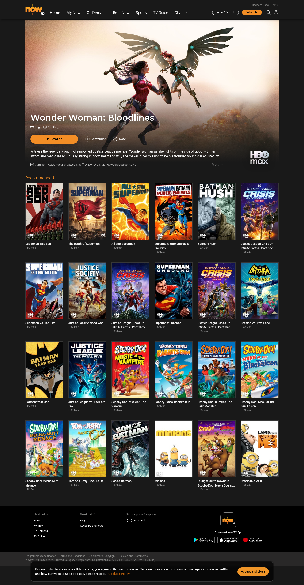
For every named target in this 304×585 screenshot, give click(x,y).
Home (55, 13)
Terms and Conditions (72, 556)
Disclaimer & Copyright (101, 556)
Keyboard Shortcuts (91, 525)
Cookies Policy (118, 574)
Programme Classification (40, 556)
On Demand (97, 13)
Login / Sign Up (225, 12)
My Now (73, 13)
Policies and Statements (133, 556)
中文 (276, 5)
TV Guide (160, 13)
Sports (141, 13)
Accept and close (253, 571)
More (215, 165)
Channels (182, 13)
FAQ (82, 520)
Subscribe (252, 12)
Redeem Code (260, 5)
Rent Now (121, 13)
